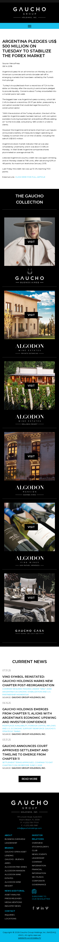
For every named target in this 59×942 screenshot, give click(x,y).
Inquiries (9, 915)
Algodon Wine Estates (13, 876)
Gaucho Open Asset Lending (15, 853)
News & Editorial (15, 891)
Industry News (13, 906)
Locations (10, 918)
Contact (10, 911)
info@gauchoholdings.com (29, 828)
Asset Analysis (12, 894)
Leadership (11, 843)
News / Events (39, 854)
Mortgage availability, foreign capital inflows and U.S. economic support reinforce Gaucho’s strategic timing (29, 728)
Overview (37, 843)
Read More (29, 778)
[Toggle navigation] (29, 26)
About (8, 835)
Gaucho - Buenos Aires (14, 861)
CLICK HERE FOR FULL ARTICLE (30, 177)
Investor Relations (38, 837)
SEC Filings (37, 877)
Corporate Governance (39, 883)
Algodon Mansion (15, 870)
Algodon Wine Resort (13, 884)
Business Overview (15, 839)
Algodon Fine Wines (16, 867)
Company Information (39, 864)
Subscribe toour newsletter (41, 897)
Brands (9, 848)
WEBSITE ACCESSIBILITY (29, 938)
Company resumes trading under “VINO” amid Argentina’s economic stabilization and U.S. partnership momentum (27, 692)
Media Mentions (13, 902)
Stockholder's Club (40, 848)
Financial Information (39, 871)
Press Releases (13, 898)
